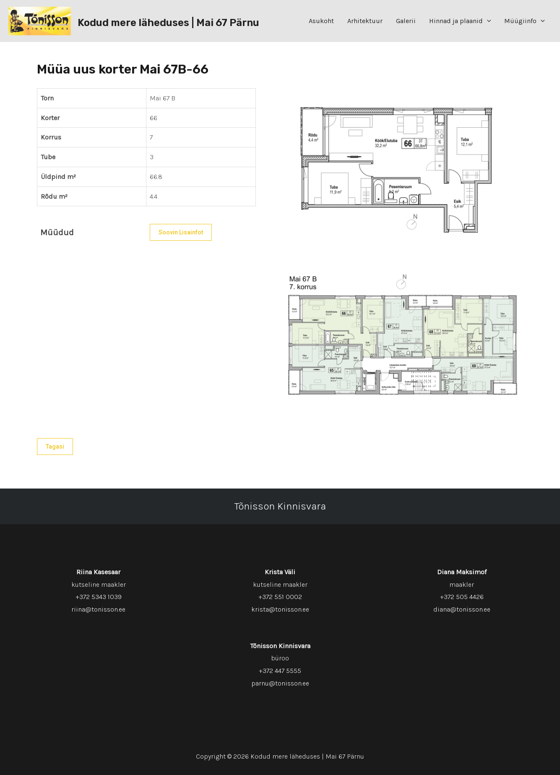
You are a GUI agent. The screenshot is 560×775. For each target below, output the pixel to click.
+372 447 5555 (280, 671)
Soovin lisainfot (181, 232)
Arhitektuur (365, 21)
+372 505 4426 (462, 597)
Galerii (406, 21)
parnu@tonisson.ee (280, 683)
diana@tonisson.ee (461, 609)
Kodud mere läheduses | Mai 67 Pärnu (168, 23)
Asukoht (321, 21)
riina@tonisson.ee (98, 609)
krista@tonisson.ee (280, 609)
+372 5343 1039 (99, 597)
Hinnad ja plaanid (460, 21)
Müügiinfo (524, 21)
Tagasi (55, 446)
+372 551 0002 (280, 597)
